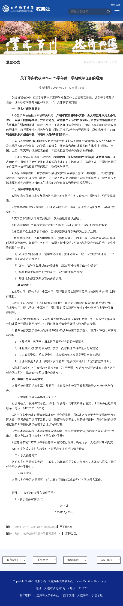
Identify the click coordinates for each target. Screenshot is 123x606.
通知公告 (103, 62)
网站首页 (89, 62)
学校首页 (116, 5)
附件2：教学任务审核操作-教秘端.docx (36, 527)
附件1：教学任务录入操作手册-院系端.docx (38, 533)
